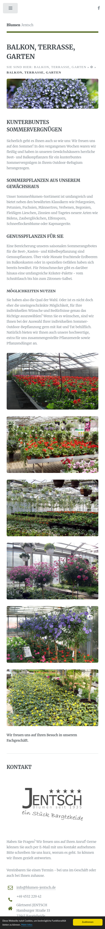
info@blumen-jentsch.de (36, 887)
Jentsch (20, 25)
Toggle (10, 9)
